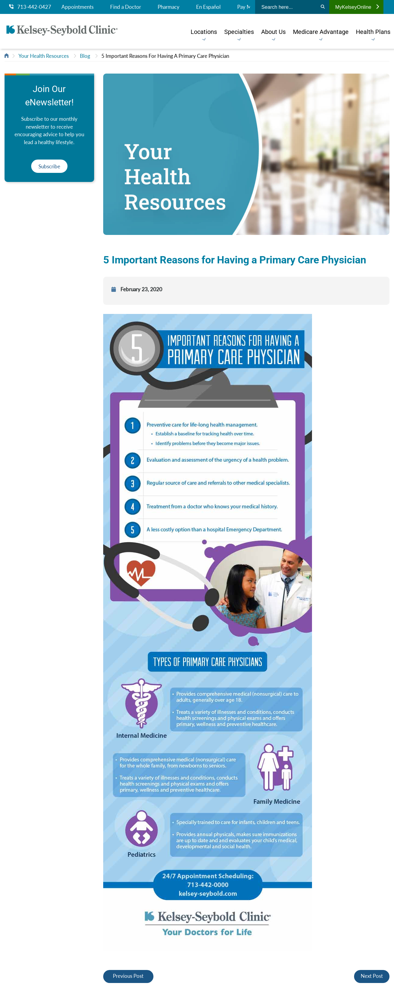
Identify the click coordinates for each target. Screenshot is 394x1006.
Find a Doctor (125, 7)
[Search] (323, 7)
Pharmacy (168, 7)
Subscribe (49, 166)
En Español (208, 7)
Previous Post (128, 976)
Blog (85, 56)
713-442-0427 (30, 7)
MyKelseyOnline (357, 7)
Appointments (77, 7)
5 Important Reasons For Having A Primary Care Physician (165, 56)
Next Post (372, 976)
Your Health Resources (43, 56)
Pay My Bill (249, 7)
